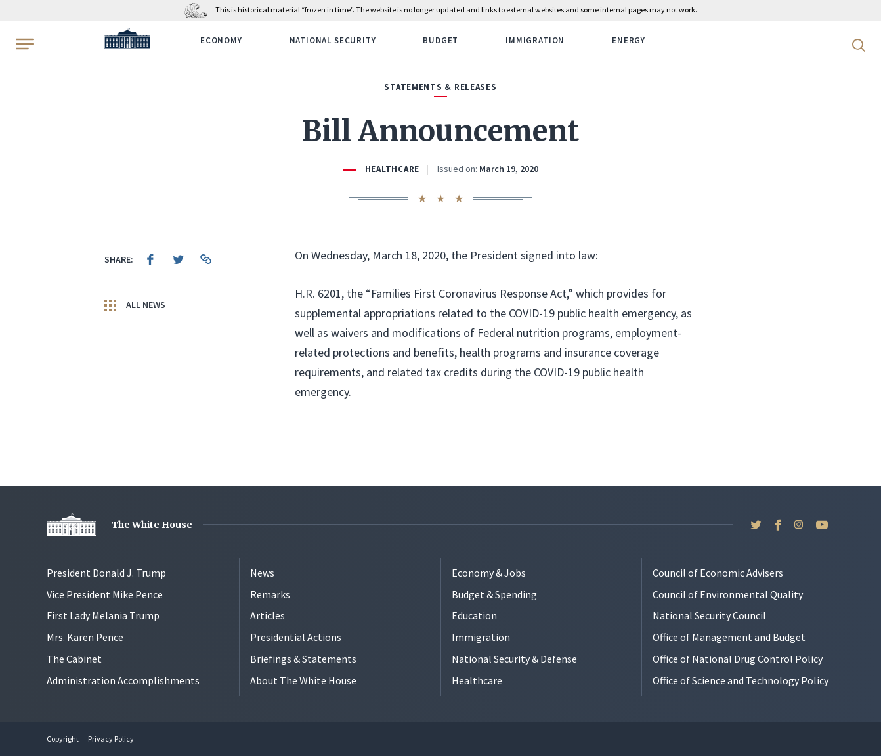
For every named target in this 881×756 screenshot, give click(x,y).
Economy (221, 40)
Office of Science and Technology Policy (740, 680)
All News (134, 305)
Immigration (535, 40)
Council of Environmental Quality (728, 594)
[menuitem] (150, 259)
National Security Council (709, 615)
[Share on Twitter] (177, 259)
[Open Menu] (23, 44)
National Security (333, 40)
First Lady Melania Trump (103, 615)
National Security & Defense (514, 658)
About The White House (303, 680)
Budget (440, 40)
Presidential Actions (295, 637)
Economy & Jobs (489, 572)
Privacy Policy (111, 739)
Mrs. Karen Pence (85, 637)
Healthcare (392, 169)
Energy (628, 40)
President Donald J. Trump (106, 572)
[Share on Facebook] (150, 259)
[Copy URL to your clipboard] (205, 259)
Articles (267, 615)
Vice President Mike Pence (105, 594)
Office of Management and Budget (729, 637)
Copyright (63, 739)
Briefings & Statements (303, 658)
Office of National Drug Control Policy (738, 658)
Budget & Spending (494, 594)
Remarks (270, 594)
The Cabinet (74, 658)
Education (474, 615)
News (262, 572)
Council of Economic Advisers (718, 572)
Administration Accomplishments (123, 680)
